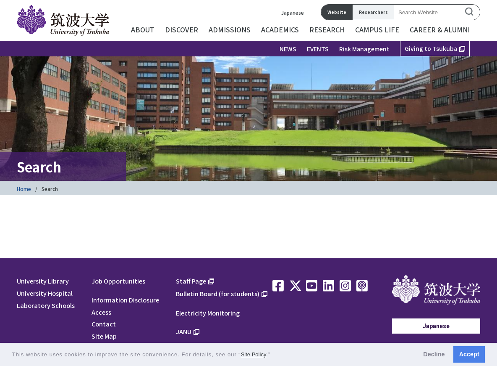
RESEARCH (327, 29)
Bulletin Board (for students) (217, 293)
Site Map (104, 336)
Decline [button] (434, 354)
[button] (273, 355)
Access (101, 312)
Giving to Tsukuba (431, 48)
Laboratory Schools (46, 305)
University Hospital (45, 293)
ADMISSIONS (230, 29)
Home (24, 188)
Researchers (373, 12)
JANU (183, 331)
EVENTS (318, 49)
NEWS (288, 49)
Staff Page (191, 280)
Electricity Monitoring (208, 312)
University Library (43, 280)
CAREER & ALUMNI (440, 29)
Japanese (292, 12)
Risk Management (364, 49)
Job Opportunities (118, 280)
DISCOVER (181, 29)
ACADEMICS (280, 29)
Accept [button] (469, 354)
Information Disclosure (125, 299)
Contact (104, 323)
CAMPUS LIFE (377, 29)
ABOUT (142, 29)
